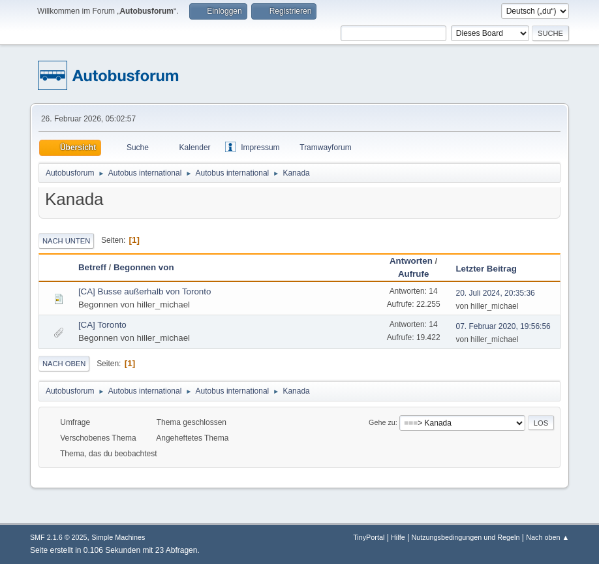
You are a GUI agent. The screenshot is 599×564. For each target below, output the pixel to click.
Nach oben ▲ (547, 537)
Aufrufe (413, 274)
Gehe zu (382, 422)
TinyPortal (368, 537)
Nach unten (66, 241)
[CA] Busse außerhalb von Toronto (144, 291)
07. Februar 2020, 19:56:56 (502, 326)
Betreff (92, 267)
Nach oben (64, 364)
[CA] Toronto (102, 325)
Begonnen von (144, 267)
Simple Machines (118, 537)
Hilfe (398, 537)
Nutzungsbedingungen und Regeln (465, 537)
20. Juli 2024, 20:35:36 (494, 293)
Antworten (411, 261)
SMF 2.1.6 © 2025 (58, 537)
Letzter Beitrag (491, 269)
